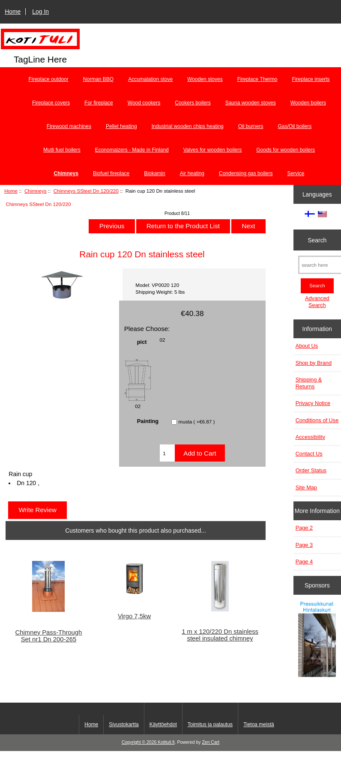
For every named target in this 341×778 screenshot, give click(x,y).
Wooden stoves (205, 79)
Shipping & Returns (309, 383)
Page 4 (304, 561)
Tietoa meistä (258, 724)
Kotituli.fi (166, 742)
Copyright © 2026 (140, 742)
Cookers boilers (192, 103)
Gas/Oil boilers (294, 126)
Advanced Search (317, 301)
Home (13, 11)
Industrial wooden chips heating (188, 126)
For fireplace (98, 103)
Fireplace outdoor (48, 79)
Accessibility (310, 437)
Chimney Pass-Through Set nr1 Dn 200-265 (48, 636)
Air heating (192, 173)
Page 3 (304, 545)
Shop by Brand (314, 363)
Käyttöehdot (163, 724)
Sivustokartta (123, 724)
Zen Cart (210, 742)
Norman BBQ (98, 79)
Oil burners (250, 126)
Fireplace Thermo (257, 79)
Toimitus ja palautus (210, 724)
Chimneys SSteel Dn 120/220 (86, 191)
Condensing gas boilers (245, 173)
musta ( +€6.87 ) (197, 422)
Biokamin (154, 173)
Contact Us (309, 453)
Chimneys (35, 191)
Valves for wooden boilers (212, 150)
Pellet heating (121, 126)
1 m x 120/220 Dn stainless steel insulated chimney (220, 635)
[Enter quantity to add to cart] (167, 453)
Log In (40, 11)
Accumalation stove (150, 79)
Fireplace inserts (311, 79)
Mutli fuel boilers (62, 150)
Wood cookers (144, 103)
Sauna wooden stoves (250, 103)
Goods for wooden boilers (285, 150)
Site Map (306, 487)
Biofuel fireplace (111, 173)
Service (295, 173)
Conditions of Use (317, 420)
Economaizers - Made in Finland (132, 150)
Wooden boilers (308, 103)
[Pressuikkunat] (317, 639)
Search (317, 239)
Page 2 (304, 528)
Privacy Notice (313, 403)
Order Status (311, 470)
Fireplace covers (51, 103)
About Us (307, 346)
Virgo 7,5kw (134, 616)
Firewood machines (69, 126)
